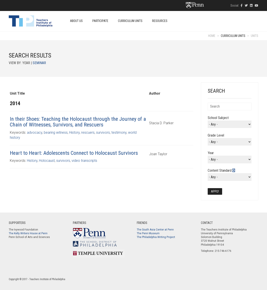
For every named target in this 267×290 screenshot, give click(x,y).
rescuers (88, 132)
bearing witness (56, 132)
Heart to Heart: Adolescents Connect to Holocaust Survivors (74, 153)
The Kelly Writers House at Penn (28, 233)
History (74, 132)
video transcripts (84, 161)
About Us (76, 21)
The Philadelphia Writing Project (156, 237)
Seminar (39, 63)
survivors (103, 132)
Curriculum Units (130, 21)
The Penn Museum (148, 233)
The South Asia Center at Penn (155, 229)
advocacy (34, 132)
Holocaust (47, 161)
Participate (100, 21)
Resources (159, 21)
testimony (118, 132)
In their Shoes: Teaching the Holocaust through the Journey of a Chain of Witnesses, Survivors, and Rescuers (78, 122)
